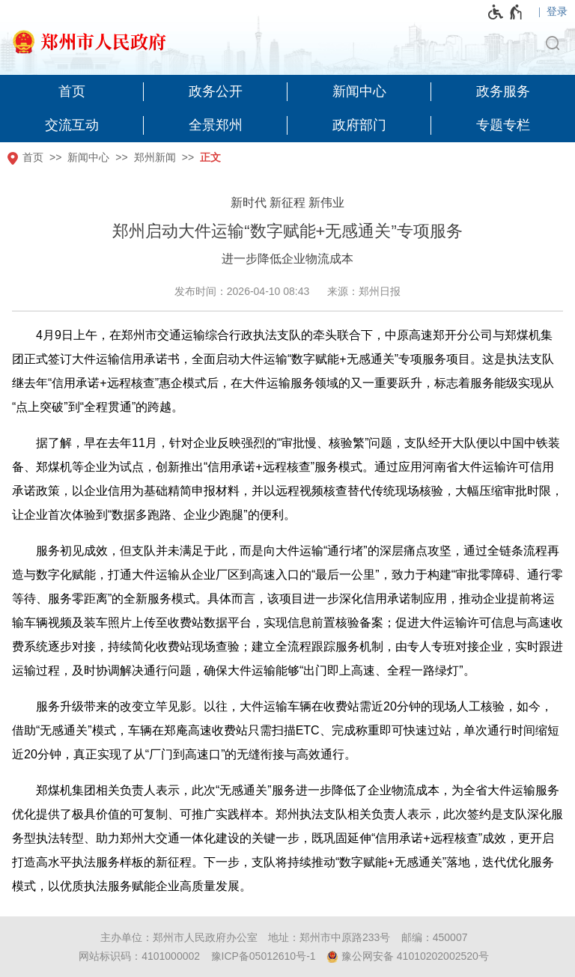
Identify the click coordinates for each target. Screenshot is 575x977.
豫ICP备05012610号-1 (263, 956)
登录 (557, 11)
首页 (32, 157)
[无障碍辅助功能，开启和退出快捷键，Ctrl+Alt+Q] (506, 12)
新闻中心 (88, 157)
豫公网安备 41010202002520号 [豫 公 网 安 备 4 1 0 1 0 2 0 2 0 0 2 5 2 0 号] (407, 956)
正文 (210, 157)
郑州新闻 (155, 157)
